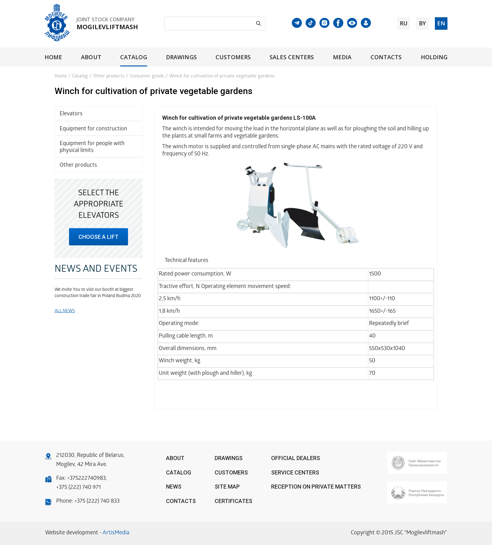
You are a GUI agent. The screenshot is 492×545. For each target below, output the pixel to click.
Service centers (295, 472)
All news (65, 311)
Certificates (233, 501)
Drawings (181, 57)
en (441, 23)
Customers (233, 57)
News (173, 486)
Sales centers (292, 57)
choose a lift (98, 236)
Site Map (227, 486)
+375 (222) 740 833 (97, 501)
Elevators (71, 114)
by (422, 23)
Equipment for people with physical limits (92, 147)
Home (53, 57)
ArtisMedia (116, 533)
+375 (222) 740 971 (78, 488)
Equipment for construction (93, 129)
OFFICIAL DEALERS (295, 458)
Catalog (133, 57)
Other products (109, 76)
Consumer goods (147, 76)
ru (404, 23)
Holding (434, 57)
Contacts (386, 57)
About (91, 57)
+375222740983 (86, 478)
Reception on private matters (316, 486)
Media (342, 57)
